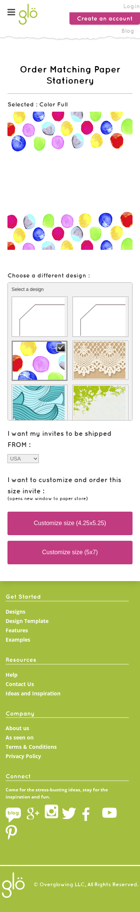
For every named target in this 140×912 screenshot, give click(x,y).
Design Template (27, 620)
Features (17, 630)
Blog (127, 30)
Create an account (105, 18)
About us (17, 728)
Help (12, 674)
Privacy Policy (23, 756)
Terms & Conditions (31, 746)
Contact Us (20, 684)
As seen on (20, 737)
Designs (15, 611)
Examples (18, 639)
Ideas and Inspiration (33, 693)
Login (131, 6)
